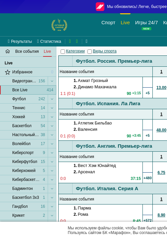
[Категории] (63, 51)
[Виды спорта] (89, 51)
